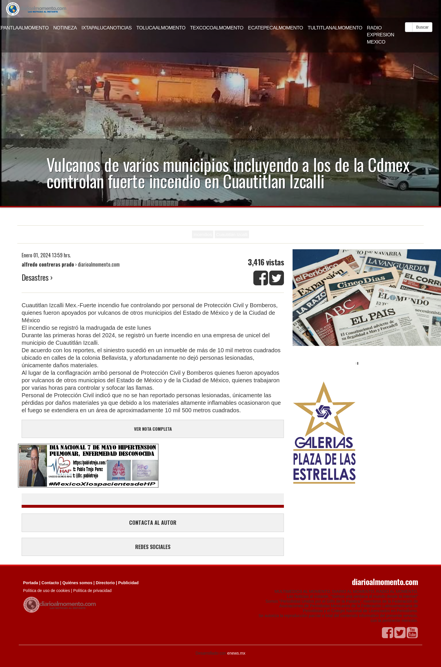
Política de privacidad (92, 590)
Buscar (422, 27)
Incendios (202, 234)
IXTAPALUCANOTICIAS (107, 28)
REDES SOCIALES (152, 546)
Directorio (105, 582)
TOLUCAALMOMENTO (160, 28)
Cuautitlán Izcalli (232, 234)
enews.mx (236, 653)
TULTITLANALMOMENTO (335, 28)
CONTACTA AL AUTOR (152, 522)
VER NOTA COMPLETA (153, 429)
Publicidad (128, 582)
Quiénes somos (77, 582)
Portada (30, 582)
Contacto (50, 582)
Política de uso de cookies (46, 590)
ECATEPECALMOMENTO (275, 28)
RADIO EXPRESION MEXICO (380, 35)
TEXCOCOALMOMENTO (216, 28)
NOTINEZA (65, 28)
